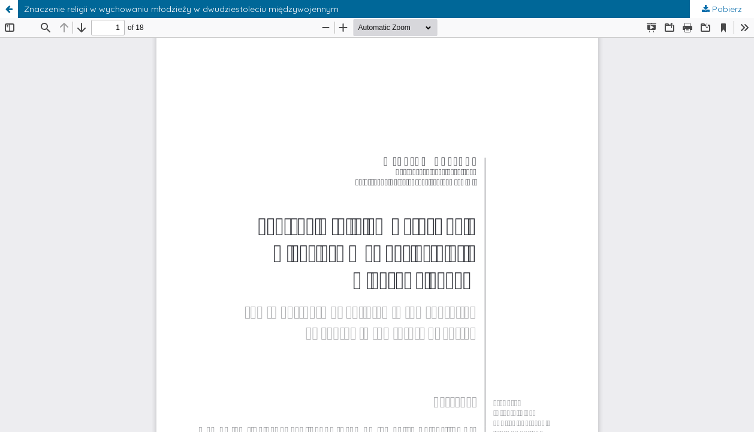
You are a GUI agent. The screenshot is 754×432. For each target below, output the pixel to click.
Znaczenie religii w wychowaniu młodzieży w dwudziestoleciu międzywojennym (181, 9)
